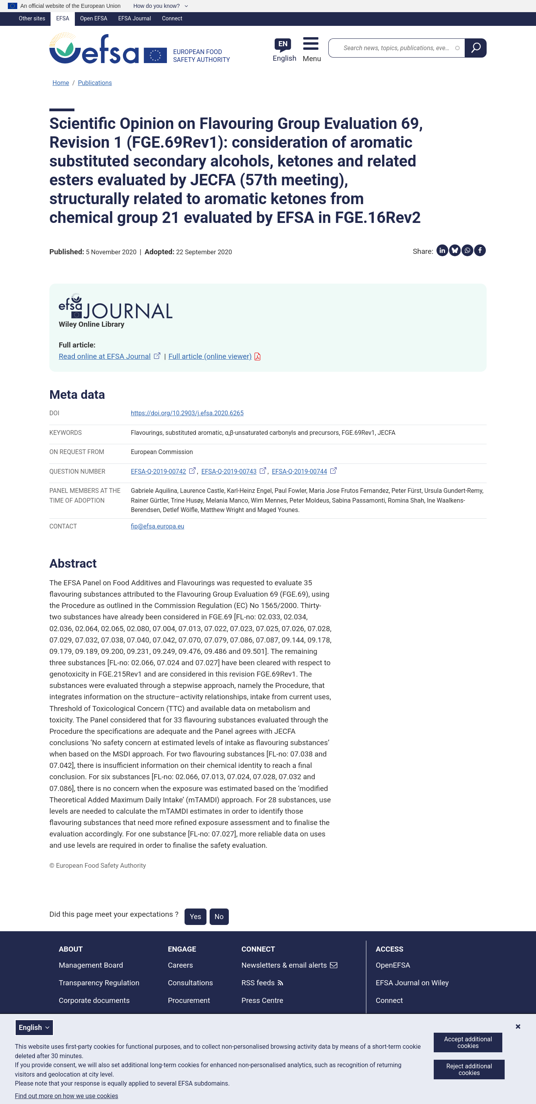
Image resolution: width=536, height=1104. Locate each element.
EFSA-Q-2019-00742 (164, 471)
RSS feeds (258, 983)
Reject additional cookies (469, 1069)
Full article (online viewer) (214, 356)
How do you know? (157, 6)
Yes (195, 916)
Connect (172, 18)
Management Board (91, 965)
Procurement (189, 1000)
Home (61, 83)
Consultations (190, 983)
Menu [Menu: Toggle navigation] (311, 58)
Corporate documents (94, 1000)
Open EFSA (93, 18)
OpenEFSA (393, 965)
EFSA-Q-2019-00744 (305, 471)
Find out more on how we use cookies (66, 1096)
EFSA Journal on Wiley (412, 983)
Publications (95, 83)
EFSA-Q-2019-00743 (234, 471)
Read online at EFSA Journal (110, 356)
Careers (180, 965)
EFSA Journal (134, 18)
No (219, 916)
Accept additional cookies (468, 1042)
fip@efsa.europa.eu (157, 526)
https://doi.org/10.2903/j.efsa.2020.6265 (187, 413)
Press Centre (262, 1000)
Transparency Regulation (99, 983)
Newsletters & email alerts (284, 965)
